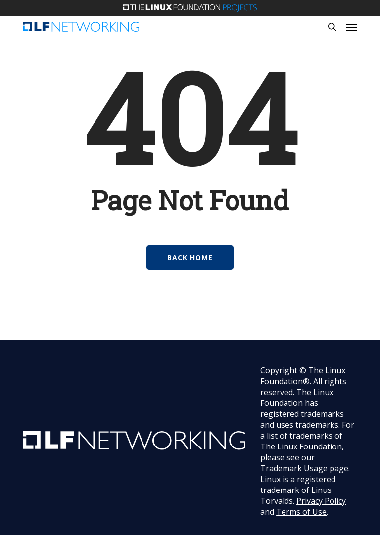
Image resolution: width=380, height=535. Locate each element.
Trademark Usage (294, 468)
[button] (351, 27)
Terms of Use (301, 511)
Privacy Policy (321, 500)
